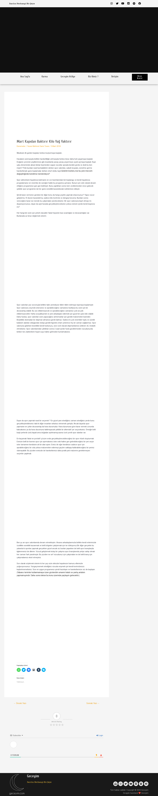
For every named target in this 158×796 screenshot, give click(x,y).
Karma (45, 76)
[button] (140, 77)
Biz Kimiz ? (93, 76)
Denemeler (21, 146)
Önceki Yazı (20, 703)
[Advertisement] (57, 120)
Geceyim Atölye (68, 76)
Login (99, 735)
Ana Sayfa (25, 76)
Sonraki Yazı (93, 703)
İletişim (114, 76)
